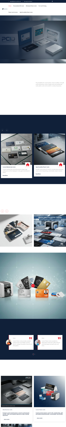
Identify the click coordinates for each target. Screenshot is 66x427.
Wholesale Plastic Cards (31, 6)
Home (10, 6)
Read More (5, 175)
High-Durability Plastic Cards (26, 12)
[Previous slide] (2, 130)
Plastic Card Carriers (13, 12)
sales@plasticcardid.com (15, 1)
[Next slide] (6, 130)
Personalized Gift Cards (18, 6)
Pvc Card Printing (42, 6)
